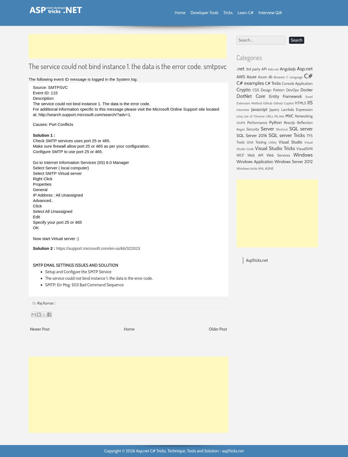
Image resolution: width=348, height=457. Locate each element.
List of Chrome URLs (258, 116)
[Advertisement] (127, 46)
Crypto (244, 90)
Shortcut (282, 129)
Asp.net (305, 69)
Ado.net (273, 69)
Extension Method (249, 103)
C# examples (250, 83)
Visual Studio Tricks (275, 148)
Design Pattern (272, 90)
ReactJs (289, 122)
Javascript (259, 109)
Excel (309, 97)
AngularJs (288, 69)
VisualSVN (304, 149)
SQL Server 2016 (252, 135)
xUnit (269, 168)
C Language (294, 77)
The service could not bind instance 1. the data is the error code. (99, 278)
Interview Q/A (270, 12)
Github (267, 103)
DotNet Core (251, 96)
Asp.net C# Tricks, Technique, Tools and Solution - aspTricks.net (190, 451)
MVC (289, 116)
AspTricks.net (257, 260)
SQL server (301, 129)
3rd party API (256, 69)
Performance (257, 122)
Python (275, 122)
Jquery (274, 109)
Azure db (265, 77)
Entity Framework (285, 96)
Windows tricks (247, 168)
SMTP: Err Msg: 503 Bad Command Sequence (84, 284)
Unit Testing (256, 142)
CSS (256, 90)
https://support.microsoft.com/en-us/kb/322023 (98, 248)
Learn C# (246, 12)
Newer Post (40, 329)
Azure (251, 76)
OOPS (241, 123)
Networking (304, 116)
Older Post (218, 329)
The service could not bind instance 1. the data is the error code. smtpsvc (128, 66)
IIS (310, 103)
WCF (240, 155)
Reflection (305, 122)
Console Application (297, 83)
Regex (241, 129)
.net (240, 69)
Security (252, 129)
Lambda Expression (297, 109)
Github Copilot (284, 103)
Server (267, 129)
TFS (310, 135)
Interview (243, 110)
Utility (272, 142)
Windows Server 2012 (294, 161)
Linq (240, 116)
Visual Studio (290, 142)
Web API (255, 155)
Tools (241, 142)
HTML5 (300, 103)
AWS (241, 76)
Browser (279, 77)
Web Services (278, 155)
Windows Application (255, 161)
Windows (303, 155)
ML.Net (279, 116)
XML (261, 168)
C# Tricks (273, 83)
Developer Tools (204, 12)
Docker (306, 90)
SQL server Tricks (287, 135)
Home (180, 12)
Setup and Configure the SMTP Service (78, 271)
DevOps (292, 90)
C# (308, 76)
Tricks (227, 12)
